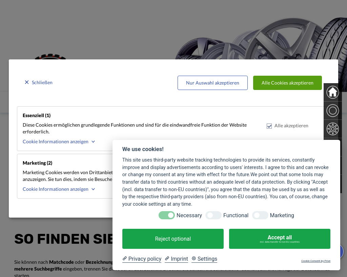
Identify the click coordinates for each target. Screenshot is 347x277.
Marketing (282, 215)
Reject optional (173, 239)
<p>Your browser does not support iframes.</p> (173, 138)
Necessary (189, 215)
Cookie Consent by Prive (315, 260)
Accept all (279, 239)
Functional (235, 215)
